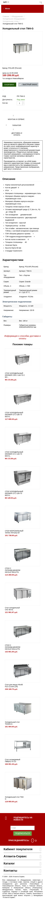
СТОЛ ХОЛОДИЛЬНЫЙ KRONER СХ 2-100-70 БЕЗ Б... (14, 493)
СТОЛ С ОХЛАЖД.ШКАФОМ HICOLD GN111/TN (12, 647)
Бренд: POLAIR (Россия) (11, 68)
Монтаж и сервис (16, 119)
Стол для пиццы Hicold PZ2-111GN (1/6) (14, 685)
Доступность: (7, 100)
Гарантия (16, 125)
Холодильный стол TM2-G (14, 798)
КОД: (4, 96)
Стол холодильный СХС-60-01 (12, 609)
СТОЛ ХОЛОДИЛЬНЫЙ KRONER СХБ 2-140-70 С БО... (15, 375)
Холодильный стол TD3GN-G (12, 723)
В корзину (9, 85)
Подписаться (22, 833)
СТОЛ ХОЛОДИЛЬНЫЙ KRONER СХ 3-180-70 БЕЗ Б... (14, 414)
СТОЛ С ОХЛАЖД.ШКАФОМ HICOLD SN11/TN (12, 570)
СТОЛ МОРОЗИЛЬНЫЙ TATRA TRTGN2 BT (14, 532)
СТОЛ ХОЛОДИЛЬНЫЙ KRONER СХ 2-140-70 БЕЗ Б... (14, 454)
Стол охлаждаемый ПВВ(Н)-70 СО (12, 760)
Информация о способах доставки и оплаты (22, 337)
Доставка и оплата (17, 134)
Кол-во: (5, 103)
